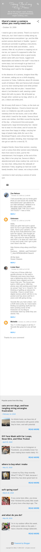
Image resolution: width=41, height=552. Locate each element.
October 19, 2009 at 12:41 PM (20, 220)
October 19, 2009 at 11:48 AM (20, 195)
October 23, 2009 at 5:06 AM (27, 322)
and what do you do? (12, 515)
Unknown (14, 218)
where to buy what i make (14, 464)
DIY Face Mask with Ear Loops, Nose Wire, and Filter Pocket (17, 437)
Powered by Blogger (20, 543)
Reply (12, 214)
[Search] (38, 4)
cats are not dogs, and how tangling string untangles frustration (15, 408)
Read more (34, 429)
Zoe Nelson (15, 193)
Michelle (13, 322)
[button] (38, 21)
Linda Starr (15, 267)
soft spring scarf (10, 489)
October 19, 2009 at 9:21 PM (20, 269)
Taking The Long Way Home (20, 6)
